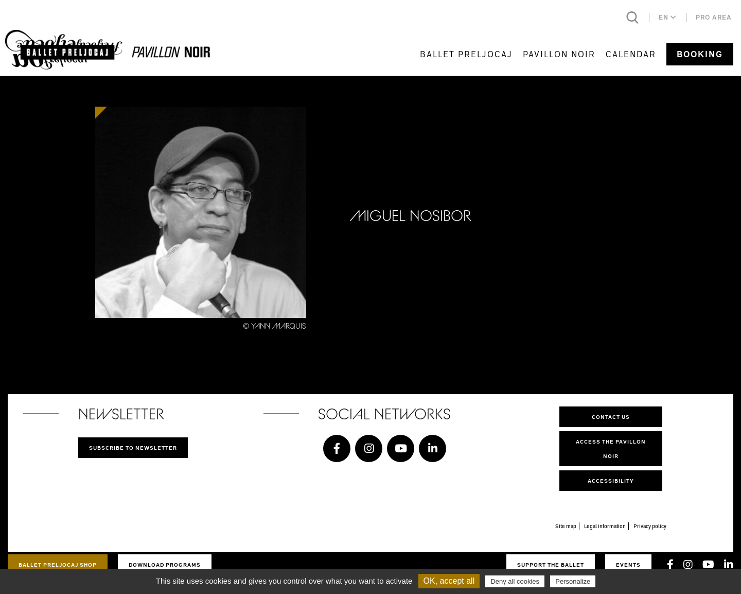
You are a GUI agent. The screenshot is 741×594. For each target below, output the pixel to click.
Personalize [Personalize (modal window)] (572, 581)
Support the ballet (550, 564)
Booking (700, 54)
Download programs (165, 564)
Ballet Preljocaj (466, 53)
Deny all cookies (514, 581)
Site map (565, 526)
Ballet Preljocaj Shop (58, 564)
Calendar (631, 53)
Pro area (714, 17)
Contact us (611, 416)
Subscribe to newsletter (133, 447)
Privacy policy (649, 526)
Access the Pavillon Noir (611, 449)
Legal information (605, 526)
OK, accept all (449, 580)
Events (628, 564)
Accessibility (611, 480)
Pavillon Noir (559, 53)
